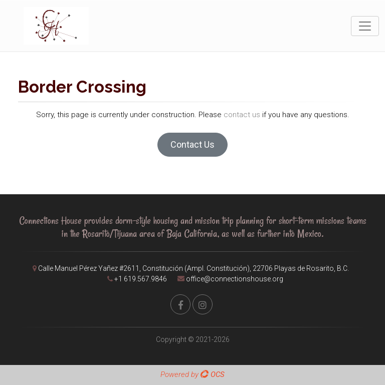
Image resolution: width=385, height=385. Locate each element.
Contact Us (192, 144)
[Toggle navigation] (365, 26)
